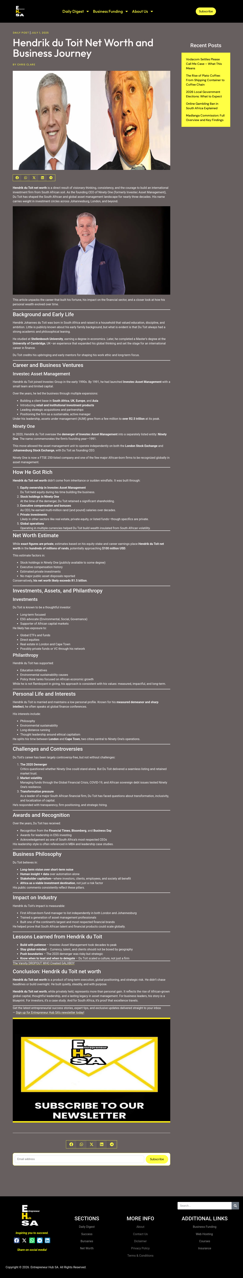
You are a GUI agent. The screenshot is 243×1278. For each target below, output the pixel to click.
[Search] (235, 1205)
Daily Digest (76, 11)
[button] (17, 178)
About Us (143, 11)
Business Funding (111, 11)
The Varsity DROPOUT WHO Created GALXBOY (44, 963)
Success (86, 1234)
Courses (204, 1241)
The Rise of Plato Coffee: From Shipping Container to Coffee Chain (205, 80)
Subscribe (157, 1159)
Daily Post (21, 32)
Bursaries (86, 1241)
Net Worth (87, 1248)
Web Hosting (205, 1234)
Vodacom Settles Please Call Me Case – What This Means (204, 63)
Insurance (204, 1248)
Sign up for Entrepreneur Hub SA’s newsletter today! (50, 1012)
